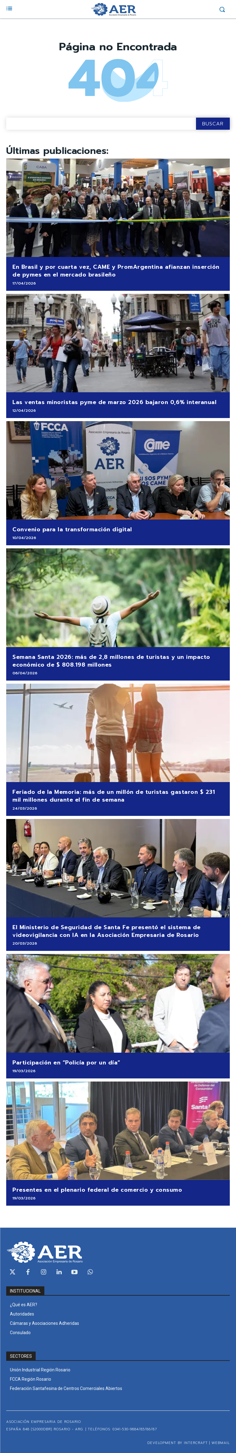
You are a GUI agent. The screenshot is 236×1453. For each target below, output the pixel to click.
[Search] (213, 124)
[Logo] (113, 9)
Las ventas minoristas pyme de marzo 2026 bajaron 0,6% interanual (114, 402)
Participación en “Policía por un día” (66, 1062)
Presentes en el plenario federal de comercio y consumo (97, 1189)
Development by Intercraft (177, 1443)
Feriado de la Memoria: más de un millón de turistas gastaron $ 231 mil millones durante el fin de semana (113, 796)
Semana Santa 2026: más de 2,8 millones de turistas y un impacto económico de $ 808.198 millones (111, 661)
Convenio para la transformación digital (72, 529)
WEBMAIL (221, 1443)
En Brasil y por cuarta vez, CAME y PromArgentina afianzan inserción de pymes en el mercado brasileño (116, 271)
